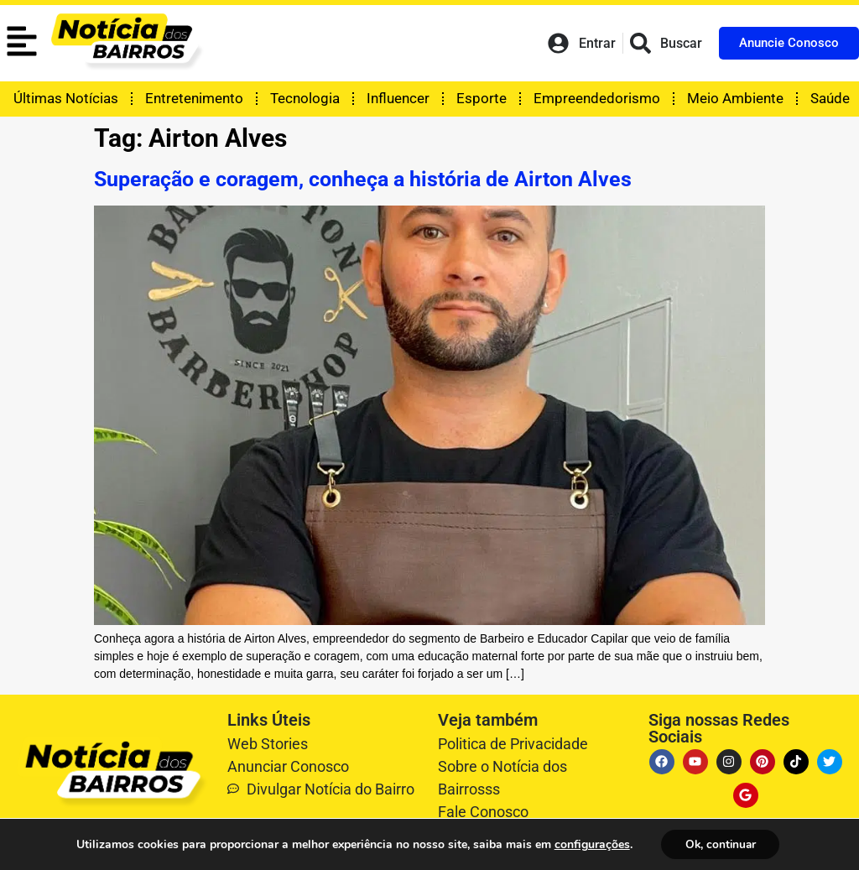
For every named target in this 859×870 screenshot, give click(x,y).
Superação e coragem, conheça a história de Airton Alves (363, 179)
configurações (589, 844)
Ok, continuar (720, 844)
